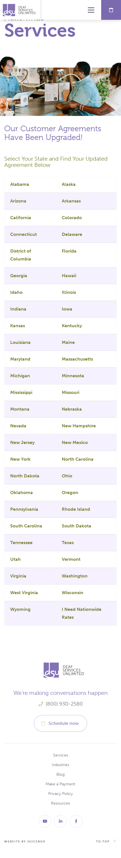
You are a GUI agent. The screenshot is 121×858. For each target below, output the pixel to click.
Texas (68, 542)
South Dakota (76, 526)
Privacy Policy (60, 793)
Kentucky (72, 325)
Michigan (20, 375)
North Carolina (78, 459)
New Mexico (75, 442)
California (20, 217)
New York (20, 459)
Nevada (18, 425)
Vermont (71, 559)
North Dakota (24, 475)
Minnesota (73, 375)
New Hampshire (79, 425)
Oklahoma (21, 492)
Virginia (18, 576)
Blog (60, 774)
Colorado (72, 217)
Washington (75, 576)
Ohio (67, 475)
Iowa (67, 309)
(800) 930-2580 (64, 704)
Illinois (69, 292)
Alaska (69, 184)
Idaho (16, 292)
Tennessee (21, 542)
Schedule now (63, 723)
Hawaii (69, 275)
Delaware (72, 234)
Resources (60, 803)
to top (103, 841)
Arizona (18, 201)
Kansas (17, 325)
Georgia (18, 275)
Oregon (70, 492)
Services (60, 755)
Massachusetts (77, 359)
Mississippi (21, 392)
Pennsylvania (24, 509)
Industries (60, 764)
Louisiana (20, 342)
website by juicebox (24, 841)
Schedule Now (111, 10)
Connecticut (23, 234)
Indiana (18, 309)
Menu (91, 10)
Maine (68, 342)
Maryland (20, 359)
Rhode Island (76, 509)
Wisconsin (72, 592)
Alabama (19, 184)
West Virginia (24, 592)
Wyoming (20, 609)
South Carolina (26, 526)
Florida (69, 251)
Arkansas (71, 201)
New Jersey (22, 442)
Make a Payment (60, 784)
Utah (15, 559)
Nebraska (72, 409)
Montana (19, 409)
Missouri (70, 392)
